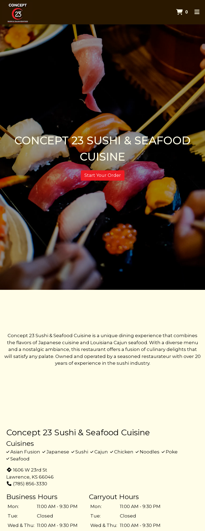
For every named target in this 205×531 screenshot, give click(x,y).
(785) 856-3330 (26, 483)
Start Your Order (102, 175)
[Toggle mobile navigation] (197, 12)
